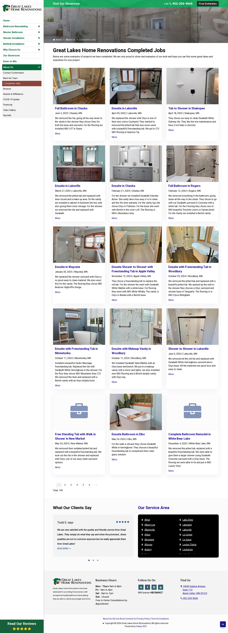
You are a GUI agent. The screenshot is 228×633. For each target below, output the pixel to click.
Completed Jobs (11, 81)
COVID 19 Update (11, 97)
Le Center (187, 535)
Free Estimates (208, 3)
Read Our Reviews (21, 626)
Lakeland (187, 525)
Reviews (7, 87)
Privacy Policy (143, 619)
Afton (147, 520)
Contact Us (131, 619)
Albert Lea (150, 525)
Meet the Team (10, 76)
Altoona (148, 545)
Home (6, 18)
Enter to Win (10, 59)
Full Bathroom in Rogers (184, 186)
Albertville (150, 530)
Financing (7, 103)
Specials (7, 113)
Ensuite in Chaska (123, 186)
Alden (147, 535)
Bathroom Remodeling (15, 24)
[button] (39, 24)
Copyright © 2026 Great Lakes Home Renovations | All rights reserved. (137, 624)
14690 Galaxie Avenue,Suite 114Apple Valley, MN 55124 (195, 590)
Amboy (148, 550)
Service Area (118, 619)
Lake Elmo (187, 520)
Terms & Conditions (160, 619)
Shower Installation (13, 36)
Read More (64, 549)
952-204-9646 (181, 3)
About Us (8, 65)
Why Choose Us (11, 48)
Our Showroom (11, 53)
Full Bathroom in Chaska (71, 109)
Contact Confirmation (13, 71)
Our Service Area (153, 508)
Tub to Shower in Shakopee (186, 109)
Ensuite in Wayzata (67, 267)
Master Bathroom (13, 30)
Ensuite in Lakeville (124, 109)
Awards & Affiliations (13, 92)
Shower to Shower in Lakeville (188, 349)
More (57, 134)
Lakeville (187, 530)
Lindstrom (187, 550)
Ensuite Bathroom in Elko (128, 435)
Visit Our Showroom (66, 3)
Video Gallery (9, 108)
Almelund (149, 540)
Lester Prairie (189, 545)
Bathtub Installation (13, 42)
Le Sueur (187, 540)
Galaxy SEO (141, 627)
